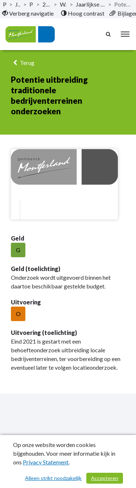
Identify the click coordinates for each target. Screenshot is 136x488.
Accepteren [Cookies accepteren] (104, 478)
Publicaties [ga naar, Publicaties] (4, 4)
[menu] (125, 34)
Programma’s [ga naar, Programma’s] (31, 4)
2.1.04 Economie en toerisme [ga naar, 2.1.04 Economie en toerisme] (46, 4)
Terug (22, 62)
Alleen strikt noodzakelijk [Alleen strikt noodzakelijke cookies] (53, 478)
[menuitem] (28, 13)
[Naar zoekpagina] (109, 34)
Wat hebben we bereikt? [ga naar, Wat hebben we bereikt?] (63, 4)
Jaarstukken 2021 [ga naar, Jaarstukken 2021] (17, 4)
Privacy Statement (46, 462)
